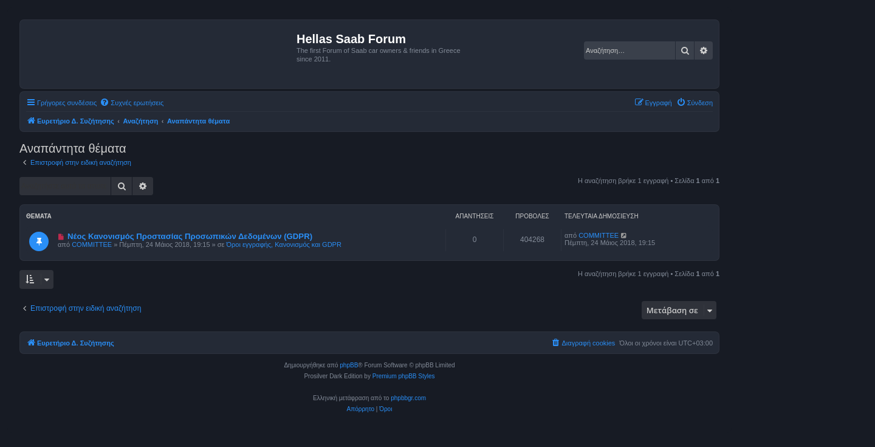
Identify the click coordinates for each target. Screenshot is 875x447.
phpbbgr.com (408, 398)
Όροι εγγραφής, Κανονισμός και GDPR (284, 244)
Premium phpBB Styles (403, 376)
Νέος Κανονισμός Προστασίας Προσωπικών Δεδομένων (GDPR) (189, 236)
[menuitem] (131, 102)
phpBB (349, 365)
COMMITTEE (92, 244)
